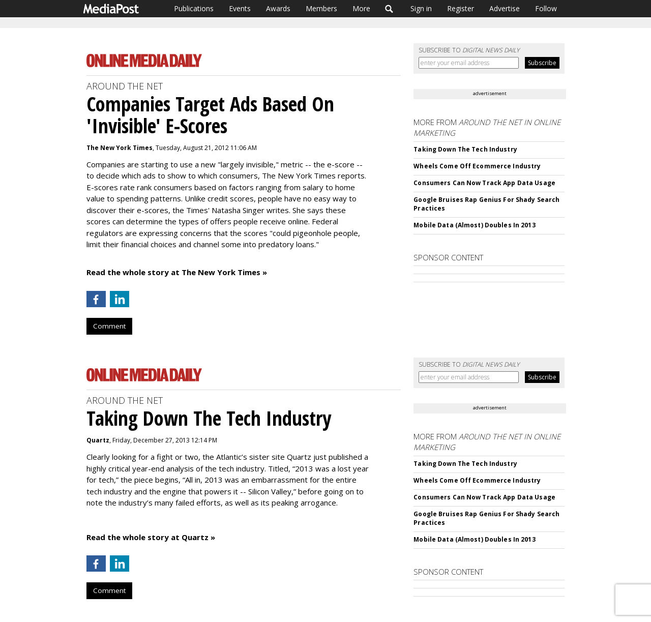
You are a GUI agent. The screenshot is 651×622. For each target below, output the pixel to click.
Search (389, 8)
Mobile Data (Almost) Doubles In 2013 (474, 225)
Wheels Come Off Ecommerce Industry (477, 166)
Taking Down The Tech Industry (465, 149)
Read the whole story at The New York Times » (176, 272)
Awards (278, 8)
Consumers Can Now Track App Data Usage (484, 183)
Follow (546, 8)
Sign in (421, 8)
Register (460, 8)
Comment (109, 326)
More (361, 8)
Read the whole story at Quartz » (150, 537)
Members (321, 8)
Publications (194, 8)
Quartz (97, 440)
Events (240, 8)
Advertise (504, 8)
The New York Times (119, 147)
